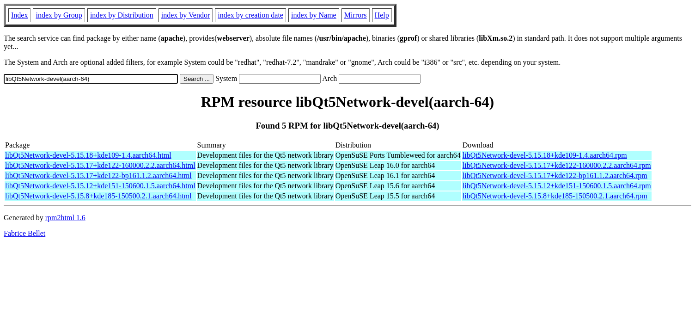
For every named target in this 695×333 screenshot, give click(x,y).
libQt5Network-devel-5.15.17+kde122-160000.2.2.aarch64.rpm (557, 165)
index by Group (59, 15)
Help (382, 15)
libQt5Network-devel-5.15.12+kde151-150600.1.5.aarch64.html (100, 186)
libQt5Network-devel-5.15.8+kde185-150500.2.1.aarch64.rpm (555, 196)
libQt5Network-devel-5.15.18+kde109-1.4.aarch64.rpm (545, 155)
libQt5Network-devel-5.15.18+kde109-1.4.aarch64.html (88, 155)
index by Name (313, 15)
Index (19, 15)
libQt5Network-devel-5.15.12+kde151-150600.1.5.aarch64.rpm (557, 186)
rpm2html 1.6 (65, 218)
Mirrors (355, 15)
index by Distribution (121, 15)
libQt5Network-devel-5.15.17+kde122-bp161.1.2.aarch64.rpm (555, 175)
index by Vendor (185, 15)
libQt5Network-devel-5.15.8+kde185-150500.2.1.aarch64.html (98, 196)
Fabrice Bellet (24, 233)
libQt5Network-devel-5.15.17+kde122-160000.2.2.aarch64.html (100, 165)
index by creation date (250, 15)
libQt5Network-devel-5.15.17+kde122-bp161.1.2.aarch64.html (98, 175)
